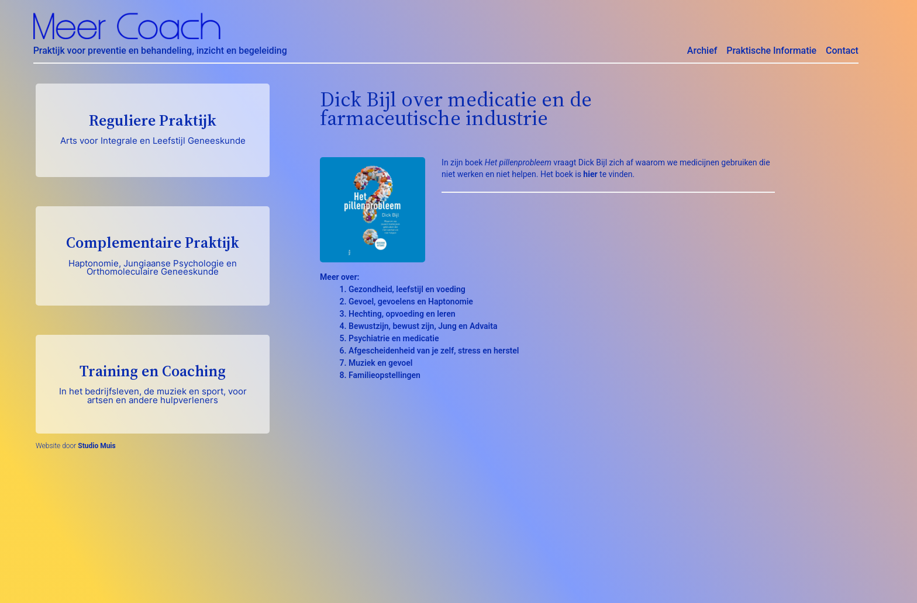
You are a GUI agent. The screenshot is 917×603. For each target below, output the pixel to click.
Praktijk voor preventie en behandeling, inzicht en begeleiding (160, 50)
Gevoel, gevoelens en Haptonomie (411, 301)
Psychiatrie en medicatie (394, 338)
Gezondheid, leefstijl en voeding (407, 289)
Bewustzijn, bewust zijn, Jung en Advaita (423, 326)
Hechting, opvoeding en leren (402, 313)
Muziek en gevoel (380, 363)
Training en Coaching (153, 383)
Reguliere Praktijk (153, 128)
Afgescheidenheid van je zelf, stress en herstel (434, 350)
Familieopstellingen (384, 375)
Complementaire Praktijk (153, 254)
